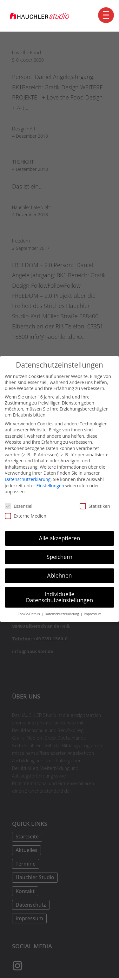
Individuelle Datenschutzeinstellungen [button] (59, 597)
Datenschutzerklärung (27, 479)
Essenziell (19, 506)
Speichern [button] (59, 557)
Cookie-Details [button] (29, 614)
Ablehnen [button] (59, 575)
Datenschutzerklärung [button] (62, 614)
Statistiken (95, 506)
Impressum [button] (92, 614)
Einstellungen (50, 486)
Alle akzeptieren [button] (59, 538)
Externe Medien (25, 516)
